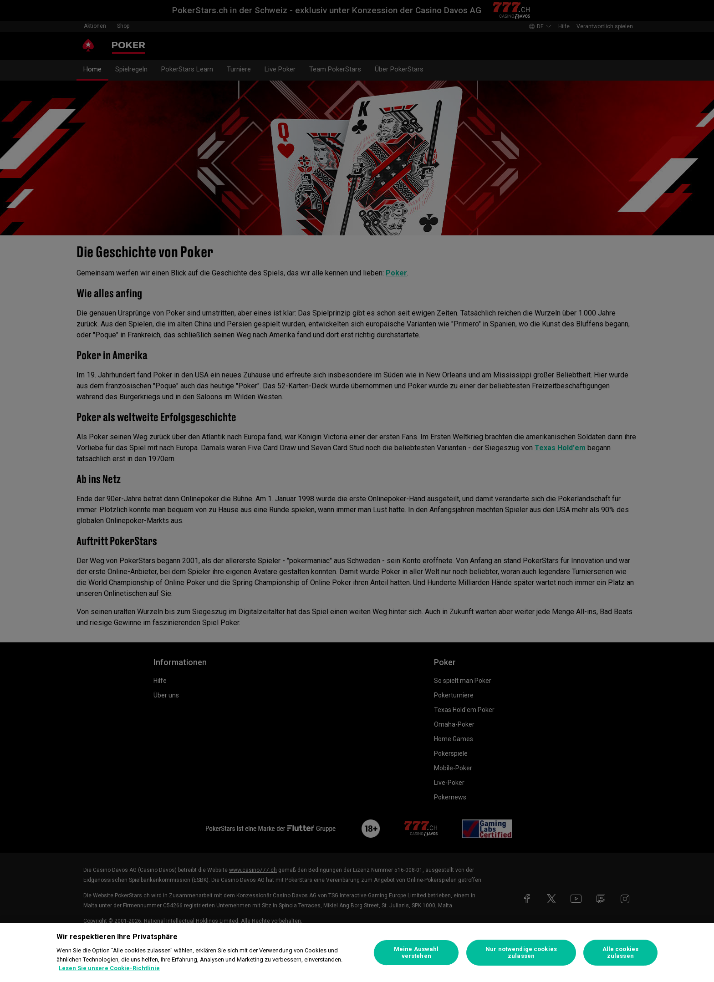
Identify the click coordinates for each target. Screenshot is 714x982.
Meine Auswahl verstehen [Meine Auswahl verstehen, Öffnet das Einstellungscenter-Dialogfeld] (416, 953)
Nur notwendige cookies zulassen (521, 953)
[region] (357, 952)
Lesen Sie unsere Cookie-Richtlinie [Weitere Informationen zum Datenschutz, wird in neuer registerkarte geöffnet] (109, 968)
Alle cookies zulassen (620, 953)
